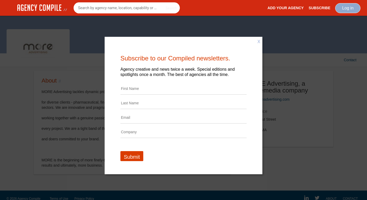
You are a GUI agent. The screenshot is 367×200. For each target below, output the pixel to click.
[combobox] (127, 7)
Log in (348, 8)
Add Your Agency (285, 8)
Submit (132, 157)
